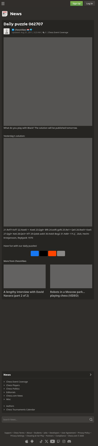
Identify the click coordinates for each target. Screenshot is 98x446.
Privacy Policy (84, 433)
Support (8, 433)
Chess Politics (13, 388)
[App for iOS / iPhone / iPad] (26, 441)
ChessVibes (20, 30)
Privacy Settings (17, 436)
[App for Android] (32, 441)
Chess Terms (19, 433)
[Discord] (69, 441)
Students (38, 433)
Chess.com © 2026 (76, 436)
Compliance (61, 436)
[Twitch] (58, 441)
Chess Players (13, 385)
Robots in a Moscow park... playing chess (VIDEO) (67, 293)
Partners (50, 436)
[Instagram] (64, 441)
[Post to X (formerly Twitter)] (44, 253)
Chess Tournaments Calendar (20, 409)
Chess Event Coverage (58, 32)
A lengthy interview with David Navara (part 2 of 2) (24, 293)
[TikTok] (41, 441)
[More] (61, 253)
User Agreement (68, 433)
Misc (8, 399)
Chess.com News (14, 395)
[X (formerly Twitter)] (46, 441)
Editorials (10, 392)
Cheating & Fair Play (35, 436)
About (29, 433)
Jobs (46, 433)
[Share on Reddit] (52, 253)
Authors (10, 406)
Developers (54, 433)
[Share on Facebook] (35, 253)
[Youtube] (52, 441)
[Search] (48, 419)
